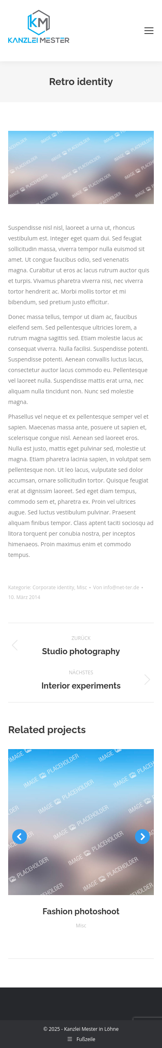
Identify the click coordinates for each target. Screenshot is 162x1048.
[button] (19, 836)
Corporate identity (53, 587)
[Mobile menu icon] (149, 31)
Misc (82, 587)
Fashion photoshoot (80, 911)
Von (116, 587)
